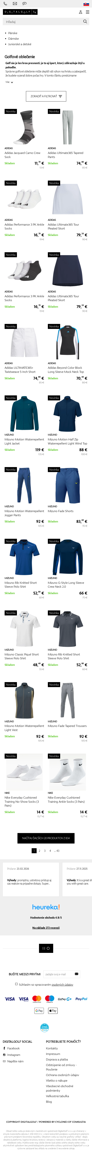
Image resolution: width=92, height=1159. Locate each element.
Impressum (53, 1054)
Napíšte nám (15, 1061)
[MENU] (87, 12)
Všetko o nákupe (56, 1080)
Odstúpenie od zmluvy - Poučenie (61, 1067)
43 (57, 850)
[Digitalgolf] (46, 948)
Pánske (12, 33)
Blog (49, 1102)
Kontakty (52, 1048)
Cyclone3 (61, 1121)
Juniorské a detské (19, 44)
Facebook (13, 1048)
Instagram (13, 1055)
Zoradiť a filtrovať (46, 96)
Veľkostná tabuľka (57, 1096)
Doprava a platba (57, 1059)
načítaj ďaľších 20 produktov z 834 (46, 838)
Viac (8, 82)
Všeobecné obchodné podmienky (59, 1088)
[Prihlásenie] (81, 12)
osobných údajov (62, 985)
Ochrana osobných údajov (62, 1075)
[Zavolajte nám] (5, 3)
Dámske (13, 38)
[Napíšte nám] (14, 3)
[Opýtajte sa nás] (24, 3)
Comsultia (79, 1121)
